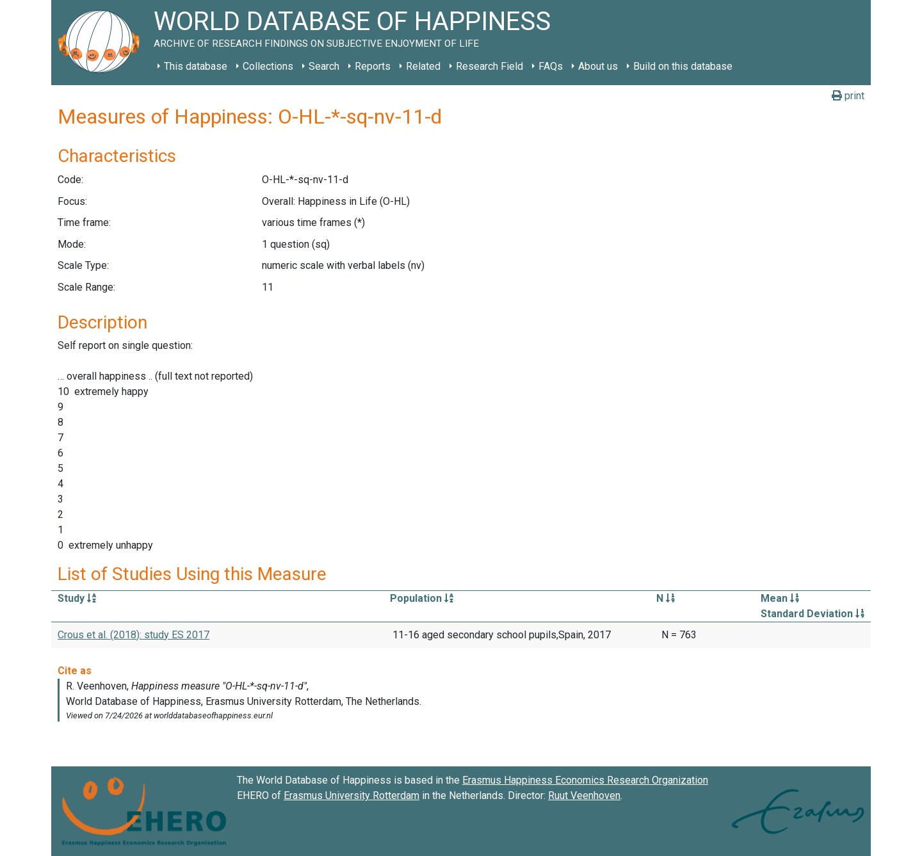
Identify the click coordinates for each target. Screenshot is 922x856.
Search (324, 66)
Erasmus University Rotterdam (351, 795)
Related (423, 66)
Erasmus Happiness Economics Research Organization (585, 780)
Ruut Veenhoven (584, 795)
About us (598, 66)
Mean (780, 598)
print (848, 96)
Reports (373, 66)
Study (77, 598)
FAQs (550, 66)
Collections (268, 66)
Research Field (489, 66)
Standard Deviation (812, 614)
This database (195, 66)
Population (421, 598)
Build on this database (682, 66)
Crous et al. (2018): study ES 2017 (133, 635)
